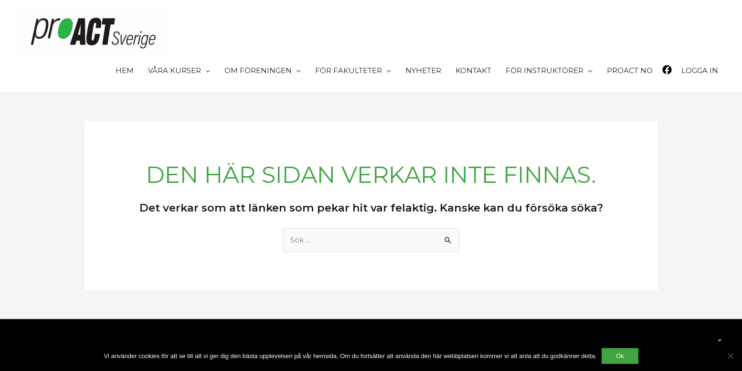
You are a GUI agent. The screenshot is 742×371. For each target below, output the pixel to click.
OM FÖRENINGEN (258, 70)
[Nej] (730, 355)
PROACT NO (630, 70)
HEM (125, 70)
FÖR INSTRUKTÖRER (544, 70)
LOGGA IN (699, 70)
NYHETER (423, 70)
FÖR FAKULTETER (348, 70)
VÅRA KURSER (174, 70)
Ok (620, 356)
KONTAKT (473, 70)
